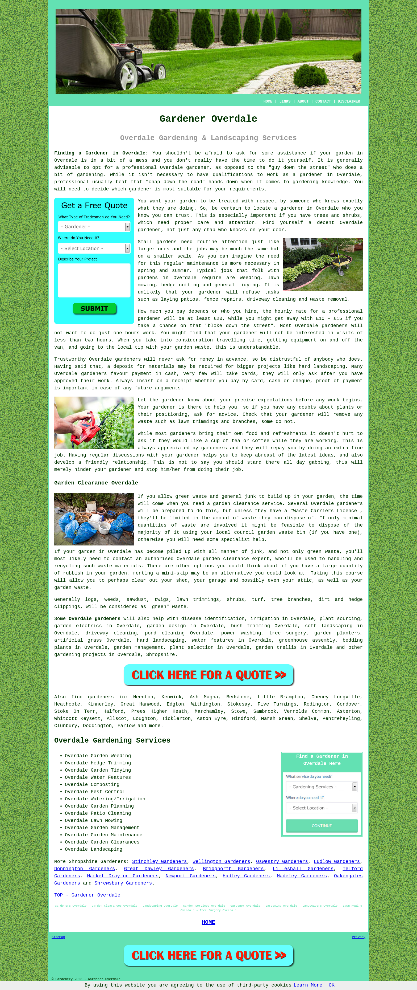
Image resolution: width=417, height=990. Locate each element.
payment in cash (154, 373)
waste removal (328, 299)
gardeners (335, 325)
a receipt (179, 381)
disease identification (213, 618)
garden (344, 153)
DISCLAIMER (349, 101)
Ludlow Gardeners (337, 861)
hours (104, 340)
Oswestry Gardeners (282, 861)
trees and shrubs (337, 215)
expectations (275, 400)
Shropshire (160, 654)
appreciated (174, 448)
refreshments (289, 433)
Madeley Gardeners (302, 876)
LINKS (284, 101)
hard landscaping (322, 366)
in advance (231, 359)
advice (227, 414)
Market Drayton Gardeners (123, 876)
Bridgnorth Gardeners (233, 868)
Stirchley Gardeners (159, 861)
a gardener (288, 208)
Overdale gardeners (94, 618)
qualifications (233, 174)
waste (202, 347)
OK (332, 985)
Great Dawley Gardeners (159, 868)
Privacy (358, 937)
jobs (201, 249)
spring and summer (163, 270)
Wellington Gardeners (221, 861)
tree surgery (287, 633)
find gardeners (92, 697)
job (236, 469)
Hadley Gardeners (246, 876)
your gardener (202, 292)
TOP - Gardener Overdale (87, 895)
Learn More (308, 985)
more (154, 725)
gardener (149, 230)
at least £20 (204, 318)
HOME (268, 101)
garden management (138, 647)
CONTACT (323, 101)
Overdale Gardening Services (112, 741)
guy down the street (299, 167)
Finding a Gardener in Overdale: (101, 153)
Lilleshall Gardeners (303, 868)
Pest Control (108, 792)
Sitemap (58, 937)
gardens (148, 277)
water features (213, 640)
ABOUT (303, 101)
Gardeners (113, 861)
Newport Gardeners (191, 876)
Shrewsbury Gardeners (123, 883)
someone (299, 201)
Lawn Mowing (106, 820)
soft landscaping (328, 626)
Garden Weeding (111, 756)
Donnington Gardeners (84, 868)
